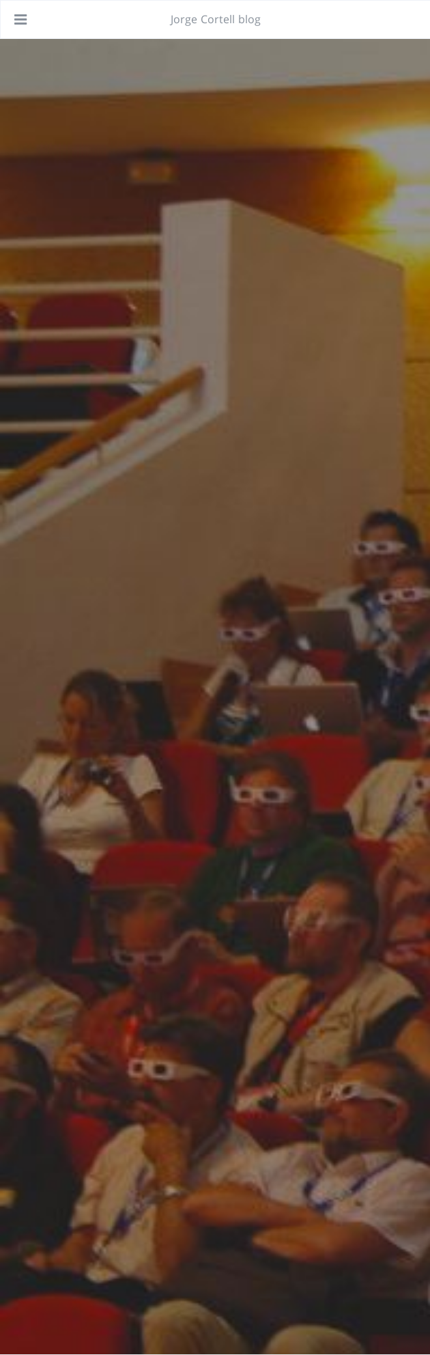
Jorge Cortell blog (216, 19)
